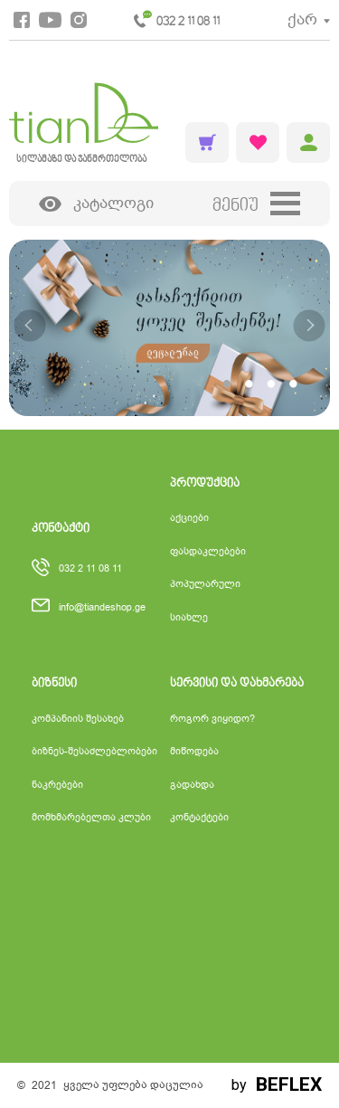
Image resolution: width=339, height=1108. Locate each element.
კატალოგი (97, 204)
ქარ (302, 19)
